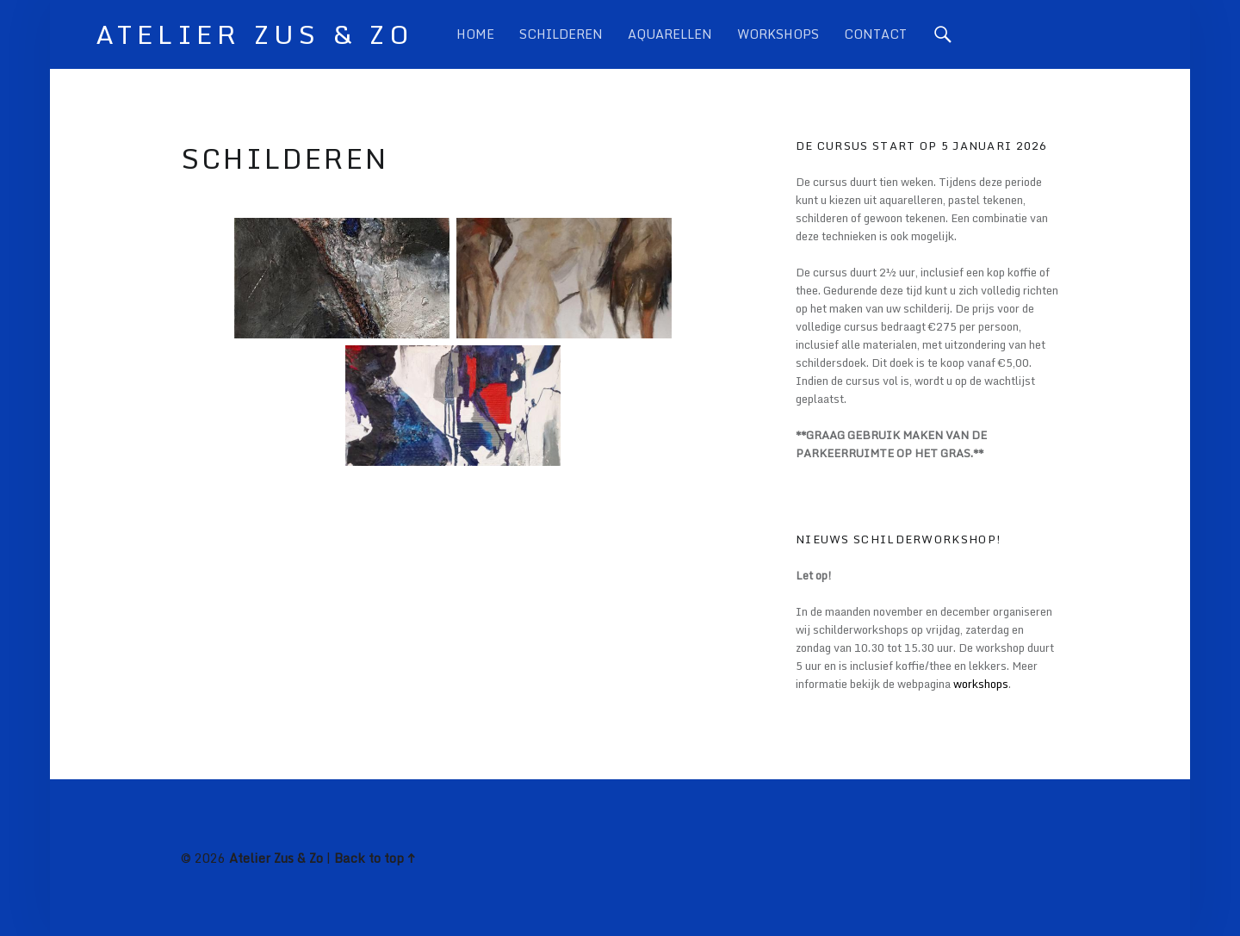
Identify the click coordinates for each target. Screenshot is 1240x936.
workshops (980, 683)
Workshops (778, 34)
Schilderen (561, 34)
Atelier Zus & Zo (276, 858)
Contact (875, 34)
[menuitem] (475, 34)
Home (475, 34)
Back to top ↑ (374, 858)
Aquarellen (670, 34)
